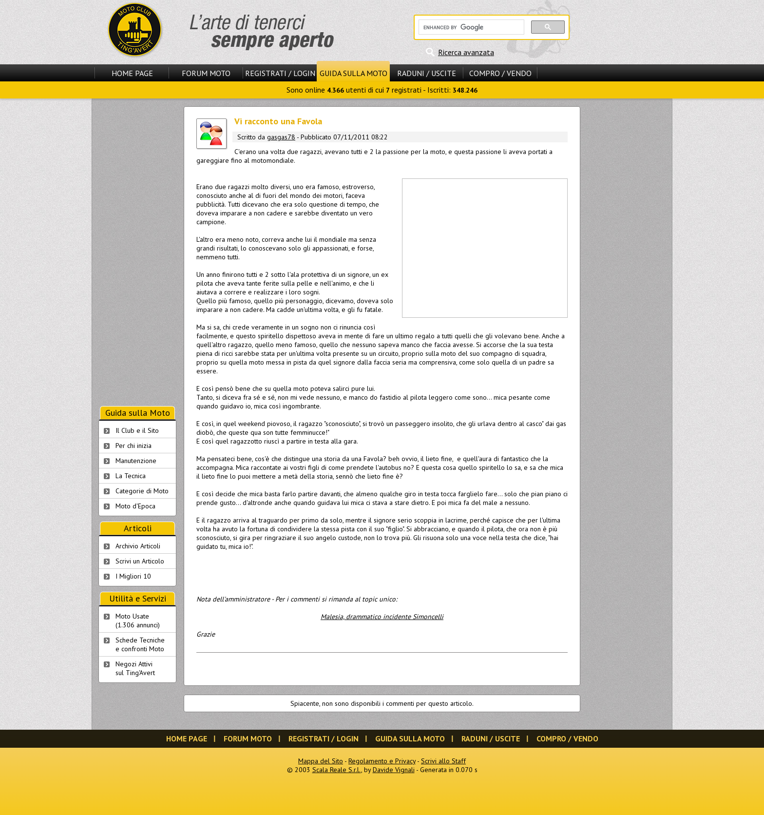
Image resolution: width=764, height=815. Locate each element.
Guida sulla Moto (353, 73)
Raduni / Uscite (426, 73)
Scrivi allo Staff (443, 761)
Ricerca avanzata (466, 52)
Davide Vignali (394, 769)
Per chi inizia (133, 445)
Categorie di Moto (142, 490)
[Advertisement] (484, 247)
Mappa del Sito (320, 761)
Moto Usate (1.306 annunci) (137, 620)
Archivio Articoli (137, 546)
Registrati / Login (280, 73)
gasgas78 (281, 137)
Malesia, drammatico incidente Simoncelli (382, 616)
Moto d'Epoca (135, 506)
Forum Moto (206, 73)
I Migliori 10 (133, 576)
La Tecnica (130, 475)
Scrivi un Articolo (139, 561)
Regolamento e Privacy (382, 761)
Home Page (132, 73)
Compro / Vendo (500, 73)
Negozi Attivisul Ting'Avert (135, 668)
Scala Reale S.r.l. (336, 769)
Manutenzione (135, 460)
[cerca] (470, 27)
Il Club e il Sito (137, 430)
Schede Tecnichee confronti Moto (140, 644)
